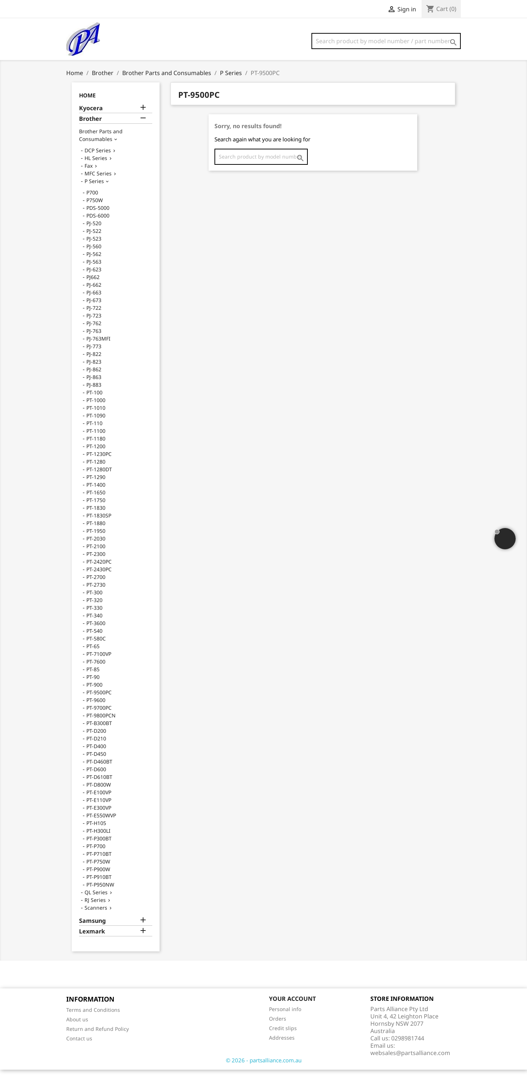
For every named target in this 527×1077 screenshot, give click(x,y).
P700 (92, 199)
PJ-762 (93, 330)
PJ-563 (93, 268)
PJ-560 (93, 253)
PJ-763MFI (98, 345)
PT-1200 (95, 453)
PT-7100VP (98, 661)
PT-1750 (95, 507)
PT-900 (94, 691)
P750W (94, 207)
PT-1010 (95, 415)
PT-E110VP (98, 807)
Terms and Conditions (93, 1017)
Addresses (282, 1044)
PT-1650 (95, 499)
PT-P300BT (99, 845)
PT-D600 (96, 776)
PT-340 (94, 622)
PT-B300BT (99, 730)
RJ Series (95, 907)
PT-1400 (95, 492)
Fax (89, 173)
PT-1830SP (98, 522)
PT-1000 (95, 407)
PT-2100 (95, 553)
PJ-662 (93, 292)
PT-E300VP (98, 815)
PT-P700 (95, 853)
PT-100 (94, 399)
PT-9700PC (99, 715)
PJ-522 (93, 238)
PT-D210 (96, 745)
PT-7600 (95, 668)
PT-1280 (95, 468)
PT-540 (94, 638)
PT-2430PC (99, 576)
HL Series (96, 165)
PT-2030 (95, 545)
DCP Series (98, 157)
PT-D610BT (99, 784)
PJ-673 (93, 307)
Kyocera (91, 115)
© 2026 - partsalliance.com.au (264, 1067)
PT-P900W (98, 876)
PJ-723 (93, 322)
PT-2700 (95, 584)
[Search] (386, 41)
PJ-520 (93, 230)
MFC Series (98, 180)
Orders (277, 1025)
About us (77, 1026)
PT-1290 (95, 484)
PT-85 (93, 676)
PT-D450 (96, 761)
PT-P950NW (100, 891)
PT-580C (96, 645)
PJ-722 (93, 315)
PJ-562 (93, 261)
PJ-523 (93, 245)
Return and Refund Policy (97, 1036)
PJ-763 (93, 338)
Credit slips (283, 1035)
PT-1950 (95, 538)
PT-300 (94, 599)
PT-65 (93, 653)
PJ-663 (93, 299)
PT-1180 (95, 445)
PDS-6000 (97, 222)
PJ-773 (93, 353)
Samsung (92, 928)
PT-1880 (95, 530)
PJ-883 (93, 392)
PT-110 (94, 430)
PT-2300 (95, 561)
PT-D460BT (99, 768)
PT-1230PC (99, 461)
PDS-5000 (97, 215)
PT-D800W (98, 791)
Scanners (96, 914)
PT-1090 (95, 422)
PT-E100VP (98, 799)
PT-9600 (95, 707)
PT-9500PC (99, 699)
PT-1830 (95, 515)
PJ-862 (93, 376)
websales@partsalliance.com (410, 1060)
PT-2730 (95, 591)
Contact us (79, 1045)
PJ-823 (93, 368)
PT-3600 (95, 630)
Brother (90, 126)
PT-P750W (98, 868)
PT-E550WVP (101, 822)
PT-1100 (95, 438)
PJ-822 (93, 361)
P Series (94, 188)
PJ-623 (93, 276)
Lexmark (92, 939)
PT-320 (94, 607)
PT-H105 (96, 830)
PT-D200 (96, 738)
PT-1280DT (99, 476)
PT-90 (93, 684)
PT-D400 (96, 753)
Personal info (285, 1016)
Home (87, 102)
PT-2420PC (99, 568)
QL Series (96, 899)
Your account (292, 1006)
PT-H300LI (98, 838)
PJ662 (93, 284)
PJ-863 (93, 384)
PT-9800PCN (101, 722)
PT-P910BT (99, 884)
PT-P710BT (99, 861)
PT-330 (94, 615)
